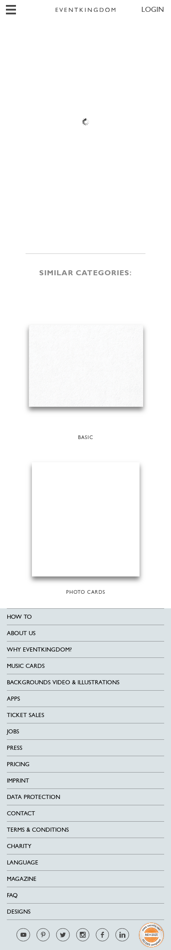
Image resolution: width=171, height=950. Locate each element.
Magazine (21, 878)
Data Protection (33, 796)
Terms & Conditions (38, 829)
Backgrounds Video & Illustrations (63, 682)
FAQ (12, 895)
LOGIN (152, 9)
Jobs (13, 731)
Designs (19, 911)
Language (22, 862)
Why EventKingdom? (39, 649)
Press (14, 747)
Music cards (26, 665)
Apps (13, 698)
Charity (19, 846)
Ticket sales (25, 715)
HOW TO (19, 616)
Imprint (18, 780)
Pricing (18, 764)
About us (21, 633)
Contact (21, 813)
